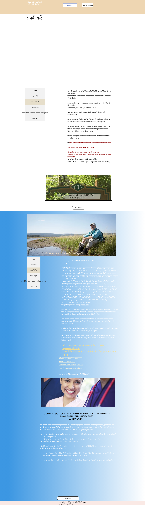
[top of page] (78, 207)
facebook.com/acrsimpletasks (71, 364)
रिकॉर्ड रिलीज (106, 321)
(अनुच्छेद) (99, 345)
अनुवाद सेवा (35, 118)
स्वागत (35, 90)
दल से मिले (35, 96)
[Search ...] (70, 5)
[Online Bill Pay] (87, 5)
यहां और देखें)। (85, 305)
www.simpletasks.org (68, 361)
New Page (35, 107)
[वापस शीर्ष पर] (68, 498)
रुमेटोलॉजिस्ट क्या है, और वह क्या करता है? (78, 345)
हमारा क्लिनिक (35, 102)
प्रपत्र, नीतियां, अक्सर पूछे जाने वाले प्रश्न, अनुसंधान (35, 113)
